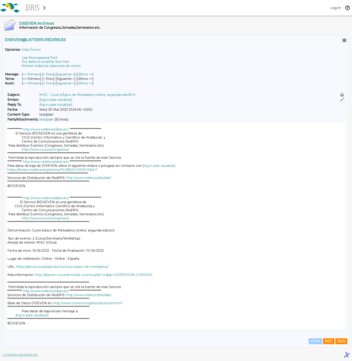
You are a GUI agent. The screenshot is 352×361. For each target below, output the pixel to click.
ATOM (315, 341)
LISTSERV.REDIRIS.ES (20, 355)
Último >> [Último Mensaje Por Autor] (84, 83)
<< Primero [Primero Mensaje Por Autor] (31, 83)
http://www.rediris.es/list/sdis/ (88, 178)
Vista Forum (31, 50)
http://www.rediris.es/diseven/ (46, 129)
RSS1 (329, 341)
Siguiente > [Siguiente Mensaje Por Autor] (65, 83)
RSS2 (341, 341)
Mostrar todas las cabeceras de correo (51, 66)
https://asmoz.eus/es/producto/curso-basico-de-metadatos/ (62, 267)
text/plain (46, 119)
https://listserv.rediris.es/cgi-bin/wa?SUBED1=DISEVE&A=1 (52, 170)
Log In (335, 8)
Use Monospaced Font (39, 58)
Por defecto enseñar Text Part (45, 62)
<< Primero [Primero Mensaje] (31, 74)
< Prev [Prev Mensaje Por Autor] (48, 83)
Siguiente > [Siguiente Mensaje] (65, 74)
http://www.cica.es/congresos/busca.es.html (87, 303)
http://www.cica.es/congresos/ (45, 149)
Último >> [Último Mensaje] (84, 74)
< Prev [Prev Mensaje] (48, 74)
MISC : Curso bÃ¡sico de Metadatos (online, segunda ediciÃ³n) (87, 95)
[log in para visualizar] (55, 100)
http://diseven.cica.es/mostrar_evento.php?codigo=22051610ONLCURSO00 (93, 275)
